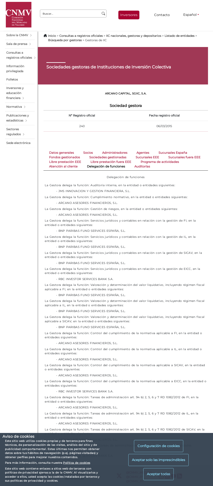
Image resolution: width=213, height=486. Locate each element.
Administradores (114, 153)
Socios (88, 153)
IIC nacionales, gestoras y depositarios (133, 36)
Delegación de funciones (106, 166)
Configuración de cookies (158, 446)
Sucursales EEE (147, 157)
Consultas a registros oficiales (81, 36)
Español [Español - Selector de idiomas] (190, 15)
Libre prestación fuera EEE (110, 162)
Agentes (142, 153)
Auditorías (142, 166)
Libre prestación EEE (65, 162)
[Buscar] (103, 13)
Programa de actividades (160, 162)
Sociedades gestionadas (107, 157)
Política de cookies (76, 462)
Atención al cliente (63, 166)
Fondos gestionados (64, 157)
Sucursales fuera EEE (184, 157)
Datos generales (61, 153)
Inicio (52, 36)
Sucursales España (173, 153)
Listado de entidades (179, 36)
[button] (20, 35)
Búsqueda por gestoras (65, 40)
